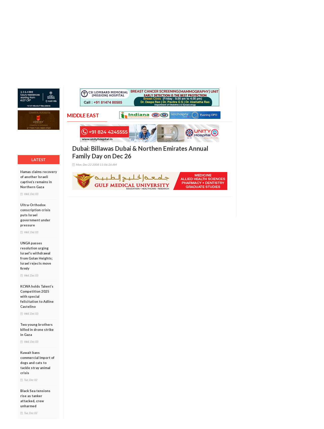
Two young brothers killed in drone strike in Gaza (37, 330)
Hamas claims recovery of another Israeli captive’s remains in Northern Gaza (38, 179)
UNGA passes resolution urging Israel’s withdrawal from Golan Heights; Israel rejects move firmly (36, 255)
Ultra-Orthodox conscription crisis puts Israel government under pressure (35, 215)
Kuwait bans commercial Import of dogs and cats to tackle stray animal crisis (37, 363)
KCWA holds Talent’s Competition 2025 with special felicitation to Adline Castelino (37, 296)
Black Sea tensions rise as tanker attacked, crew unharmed (35, 398)
